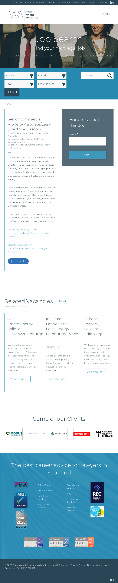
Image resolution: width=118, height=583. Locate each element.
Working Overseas (71, 509)
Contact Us (102, 2)
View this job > (19, 379)
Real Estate (28, 133)
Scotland (22, 144)
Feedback (64, 565)
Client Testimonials (34, 2)
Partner (29, 139)
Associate (19, 139)
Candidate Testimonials (58, 2)
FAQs (91, 2)
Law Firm (21, 142)
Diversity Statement (97, 565)
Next (64, 301)
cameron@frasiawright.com (22, 229)
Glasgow (45, 144)
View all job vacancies (15, 306)
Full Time (38, 139)
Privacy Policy (78, 565)
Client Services (45, 490)
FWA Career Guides (72, 486)
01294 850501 (28, 568)
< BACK (8, 103)
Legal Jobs (20, 55)
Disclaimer (9, 568)
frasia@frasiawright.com (20, 244)
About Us (18, 2)
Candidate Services (43, 498)
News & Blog (79, 2)
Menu (107, 14)
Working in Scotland (72, 500)
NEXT (87, 154)
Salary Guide (44, 485)
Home (7, 55)
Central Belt (34, 144)
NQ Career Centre (43, 506)
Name (73, 134)
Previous (60, 301)
